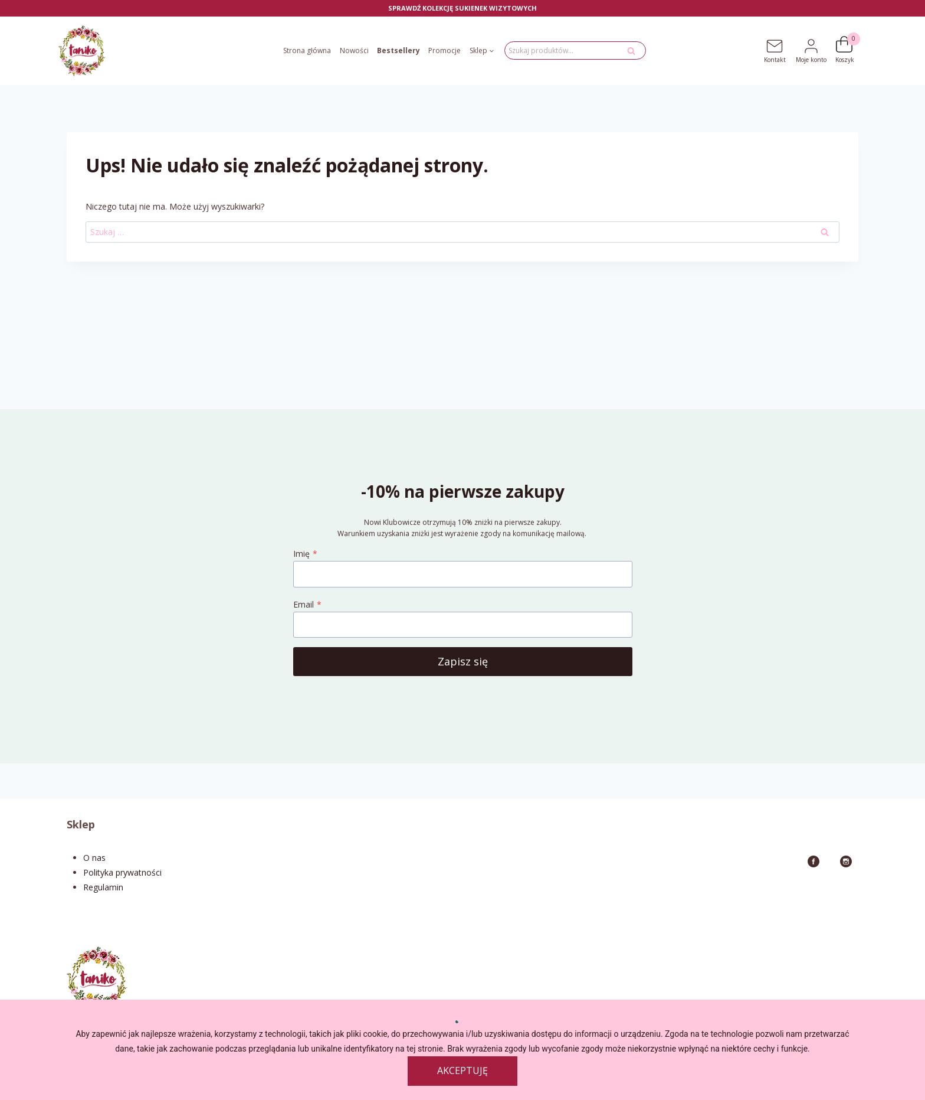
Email (307, 604)
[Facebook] (813, 861)
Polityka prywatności (122, 872)
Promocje (444, 50)
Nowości (354, 50)
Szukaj (635, 53)
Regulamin (103, 887)
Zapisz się (463, 661)
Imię (305, 553)
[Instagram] (846, 861)
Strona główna (307, 50)
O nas (94, 857)
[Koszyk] (849, 44)
